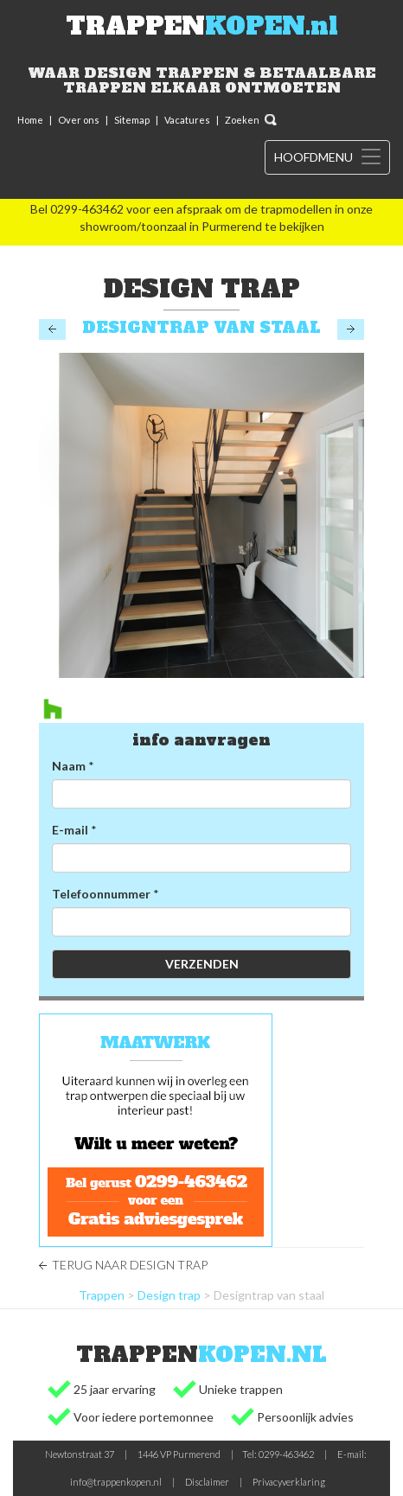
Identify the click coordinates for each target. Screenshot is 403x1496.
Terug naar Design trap (130, 1264)
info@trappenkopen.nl (116, 1481)
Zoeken (242, 119)
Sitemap (132, 119)
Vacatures (187, 119)
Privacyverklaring (289, 1481)
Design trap (169, 1295)
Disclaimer (207, 1481)
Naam (69, 765)
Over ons (78, 119)
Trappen (102, 1295)
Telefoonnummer (101, 893)
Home (30, 119)
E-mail (70, 829)
